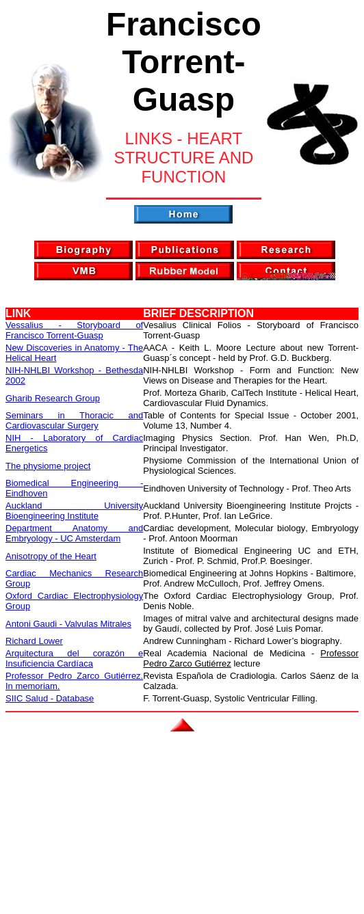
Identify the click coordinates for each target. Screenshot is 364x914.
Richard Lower (34, 641)
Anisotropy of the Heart (50, 556)
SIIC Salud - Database (49, 698)
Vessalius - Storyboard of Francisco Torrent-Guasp (74, 330)
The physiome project (47, 466)
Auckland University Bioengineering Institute (74, 510)
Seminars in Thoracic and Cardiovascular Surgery (74, 420)
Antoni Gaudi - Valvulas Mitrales (68, 624)
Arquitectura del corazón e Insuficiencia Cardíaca (74, 658)
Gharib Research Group (52, 398)
